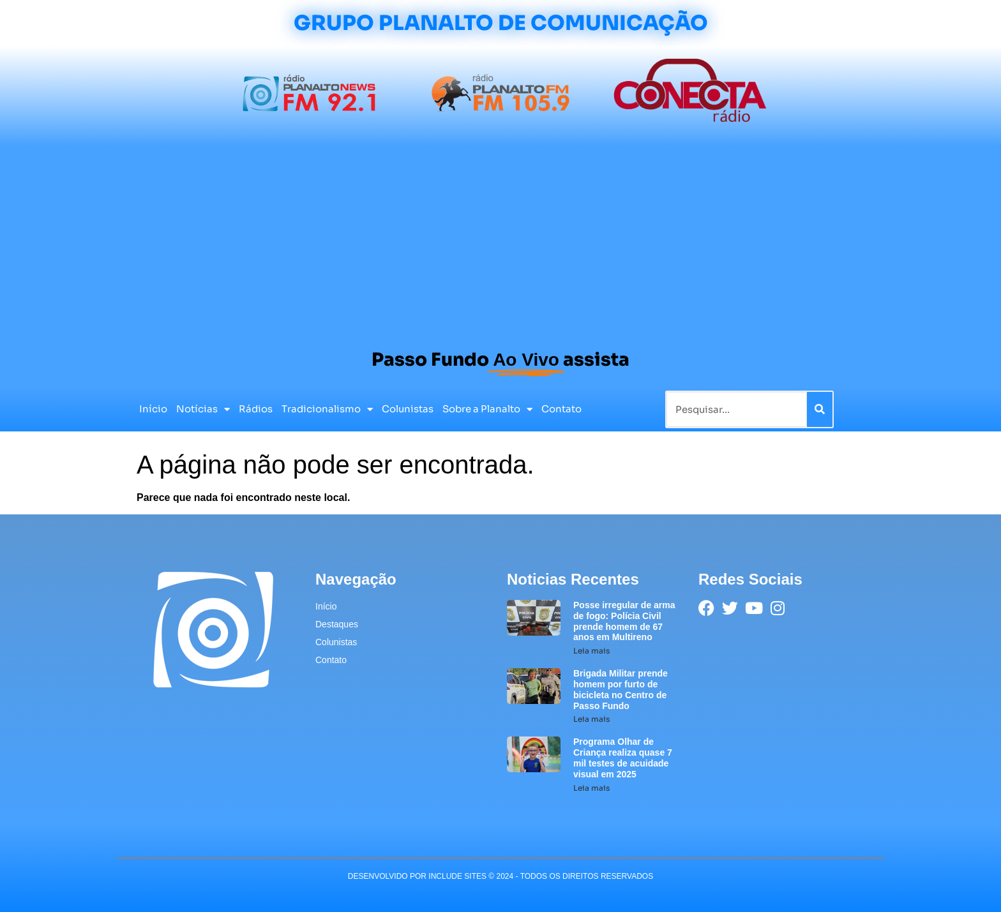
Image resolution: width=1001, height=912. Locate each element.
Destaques (336, 624)
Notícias (203, 409)
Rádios (256, 409)
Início (153, 409)
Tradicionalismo (327, 409)
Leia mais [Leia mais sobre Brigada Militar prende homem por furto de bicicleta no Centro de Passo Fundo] (591, 719)
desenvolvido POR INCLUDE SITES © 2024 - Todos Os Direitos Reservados (500, 876)
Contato (561, 409)
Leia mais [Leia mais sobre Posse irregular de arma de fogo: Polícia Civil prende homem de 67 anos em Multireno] (591, 650)
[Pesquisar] (819, 409)
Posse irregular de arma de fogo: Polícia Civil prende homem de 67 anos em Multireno (624, 621)
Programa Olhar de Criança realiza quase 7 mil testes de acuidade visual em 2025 (622, 757)
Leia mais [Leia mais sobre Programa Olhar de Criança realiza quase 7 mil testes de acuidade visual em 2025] (591, 788)
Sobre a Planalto (487, 409)
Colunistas (407, 409)
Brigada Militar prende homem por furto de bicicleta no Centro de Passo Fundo (620, 689)
